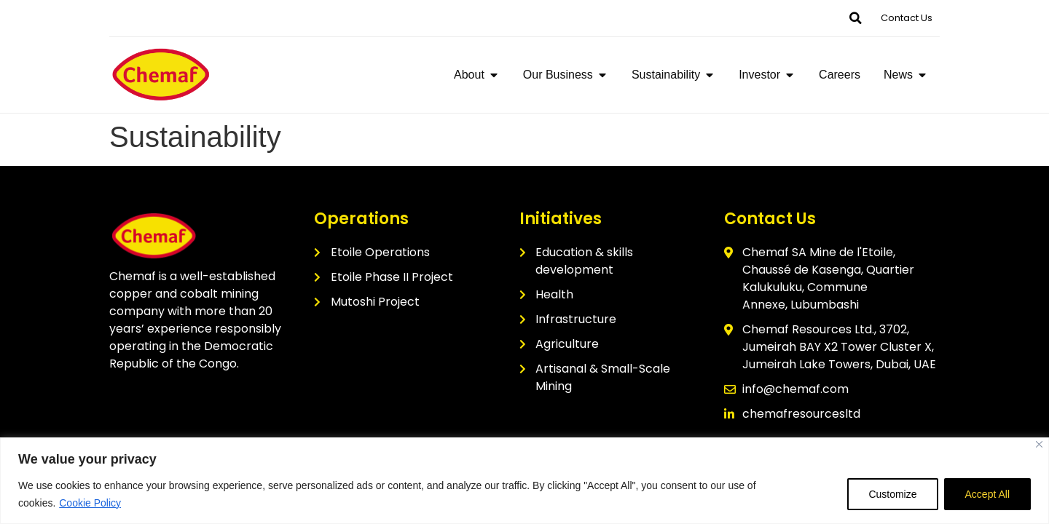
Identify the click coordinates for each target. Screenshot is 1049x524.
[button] (855, 18)
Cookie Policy (90, 503)
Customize (892, 494)
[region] (524, 480)
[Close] (1039, 444)
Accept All (987, 494)
